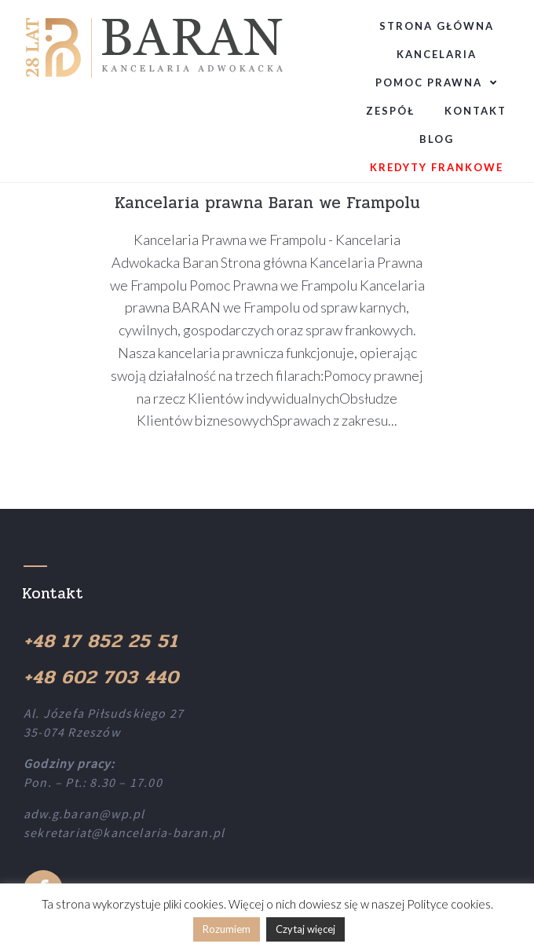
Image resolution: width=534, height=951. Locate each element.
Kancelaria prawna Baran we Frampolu (267, 202)
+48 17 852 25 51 (100, 641)
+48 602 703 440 (101, 677)
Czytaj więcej (305, 929)
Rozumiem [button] (227, 929)
